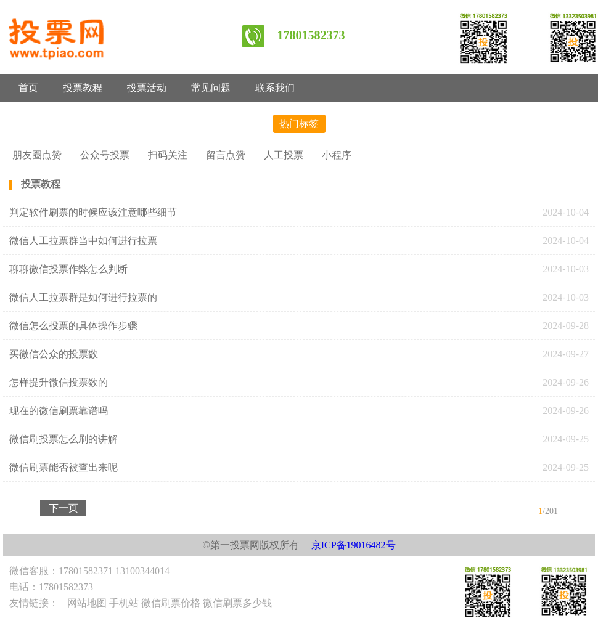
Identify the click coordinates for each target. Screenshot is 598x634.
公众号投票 (104, 155)
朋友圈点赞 (37, 155)
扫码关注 (167, 155)
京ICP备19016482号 (353, 545)
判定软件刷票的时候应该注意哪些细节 (93, 212)
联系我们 (275, 88)
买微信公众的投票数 (53, 354)
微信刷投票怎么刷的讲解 (63, 439)
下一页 (63, 508)
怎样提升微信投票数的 (58, 382)
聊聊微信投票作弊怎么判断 (69, 269)
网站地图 (87, 603)
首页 (28, 88)
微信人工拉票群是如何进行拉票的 (83, 297)
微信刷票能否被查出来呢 (63, 467)
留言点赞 (225, 155)
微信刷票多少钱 (237, 603)
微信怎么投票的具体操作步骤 (73, 325)
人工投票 (283, 155)
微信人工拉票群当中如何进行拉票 (83, 240)
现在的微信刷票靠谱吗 (58, 410)
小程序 (336, 155)
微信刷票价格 (170, 603)
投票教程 (82, 88)
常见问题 (211, 88)
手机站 (124, 603)
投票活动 (146, 88)
